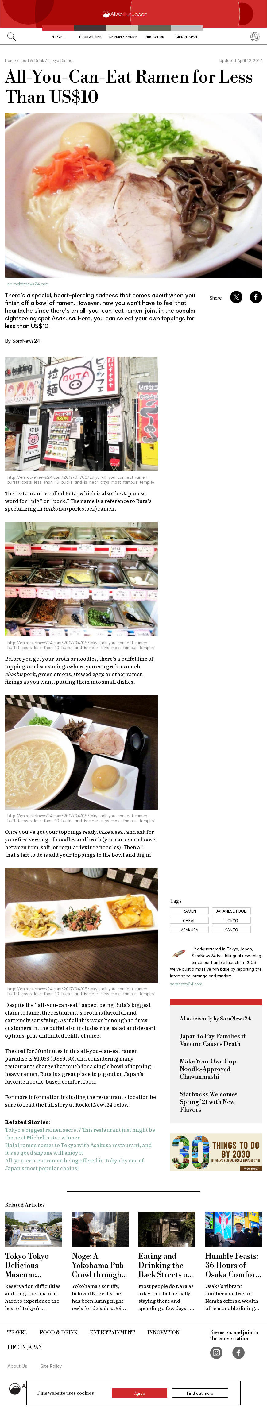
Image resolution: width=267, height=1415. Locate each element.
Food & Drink (90, 37)
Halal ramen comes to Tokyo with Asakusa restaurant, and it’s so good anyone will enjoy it (78, 1148)
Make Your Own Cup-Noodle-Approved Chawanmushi (209, 1069)
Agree (139, 1393)
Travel (58, 37)
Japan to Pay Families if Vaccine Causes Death (213, 1040)
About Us (17, 1365)
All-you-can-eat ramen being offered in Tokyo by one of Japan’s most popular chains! (74, 1164)
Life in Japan (186, 37)
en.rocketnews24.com (28, 283)
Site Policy (51, 1365)
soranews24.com (186, 983)
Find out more (200, 1393)
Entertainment (123, 37)
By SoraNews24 (22, 340)
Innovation (154, 37)
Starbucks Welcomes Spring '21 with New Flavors (209, 1102)
